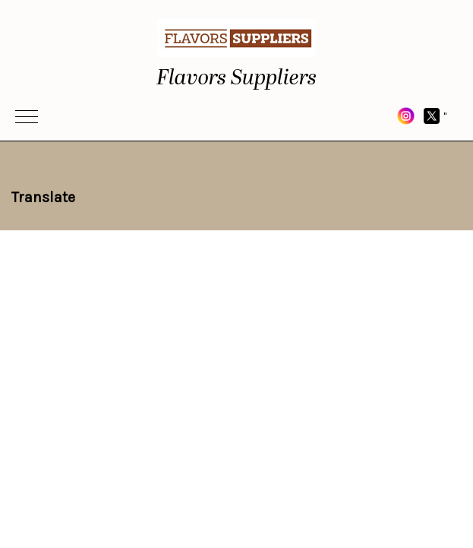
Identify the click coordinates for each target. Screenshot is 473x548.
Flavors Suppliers (236, 78)
